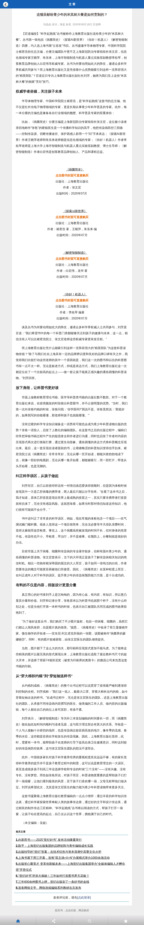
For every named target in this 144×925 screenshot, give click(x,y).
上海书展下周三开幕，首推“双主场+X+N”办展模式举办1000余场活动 (63, 857)
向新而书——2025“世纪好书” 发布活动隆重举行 (49, 839)
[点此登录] (84, 897)
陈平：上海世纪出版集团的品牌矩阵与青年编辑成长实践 (54, 845)
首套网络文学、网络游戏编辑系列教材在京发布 (48, 887)
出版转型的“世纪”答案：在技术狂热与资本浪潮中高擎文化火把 (58, 851)
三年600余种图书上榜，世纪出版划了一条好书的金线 (52, 881)
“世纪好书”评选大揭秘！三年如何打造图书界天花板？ (52, 875)
